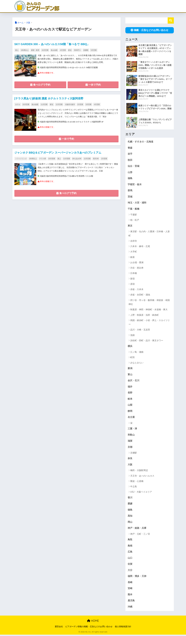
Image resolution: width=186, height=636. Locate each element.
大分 (130, 571)
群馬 (130, 190)
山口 (130, 559)
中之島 (133, 487)
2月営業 (80, 104)
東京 (130, 226)
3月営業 (88, 104)
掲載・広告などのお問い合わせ (149, 30)
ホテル (17, 104)
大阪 (28, 23)
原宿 (132, 284)
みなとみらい (136, 363)
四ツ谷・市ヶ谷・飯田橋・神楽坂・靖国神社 (149, 302)
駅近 (70, 50)
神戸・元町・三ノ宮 (140, 535)
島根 (130, 546)
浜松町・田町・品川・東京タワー (146, 341)
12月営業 (59, 104)
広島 (130, 553)
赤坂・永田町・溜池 (140, 295)
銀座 (132, 257)
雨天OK (96, 159)
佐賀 (130, 565)
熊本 (130, 595)
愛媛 (130, 504)
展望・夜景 (35, 50)
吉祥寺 (133, 241)
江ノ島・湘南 (136, 352)
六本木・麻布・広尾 (140, 247)
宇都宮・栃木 (135, 184)
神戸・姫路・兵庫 (137, 529)
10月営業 (45, 50)
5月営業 (94, 50)
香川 (130, 498)
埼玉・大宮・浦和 (137, 203)
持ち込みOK (76, 159)
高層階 (85, 50)
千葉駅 (133, 215)
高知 (130, 516)
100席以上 (25, 50)
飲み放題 (54, 50)
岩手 (130, 154)
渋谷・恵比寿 (136, 268)
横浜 (130, 346)
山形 (130, 172)
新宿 (132, 279)
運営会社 (59, 628)
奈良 (130, 459)
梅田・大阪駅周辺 (139, 471)
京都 (130, 448)
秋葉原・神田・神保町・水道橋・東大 (149, 310)
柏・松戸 (134, 220)
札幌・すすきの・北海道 (140, 142)
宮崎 (130, 589)
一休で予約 (93, 84)
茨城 (130, 197)
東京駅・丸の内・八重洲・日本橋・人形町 (149, 234)
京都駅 (133, 453)
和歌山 (131, 435)
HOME (93, 622)
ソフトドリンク (21, 159)
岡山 (130, 523)
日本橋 (133, 274)
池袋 (132, 335)
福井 (130, 387)
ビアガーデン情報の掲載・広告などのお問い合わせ (89, 628)
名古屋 (131, 418)
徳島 (130, 510)
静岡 (130, 411)
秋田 (130, 160)
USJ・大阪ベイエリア (141, 493)
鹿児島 (131, 602)
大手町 (133, 252)
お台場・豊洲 (136, 263)
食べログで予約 (40, 84)
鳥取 (130, 540)
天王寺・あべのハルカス (142, 476)
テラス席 (42, 159)
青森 (130, 148)
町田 (132, 358)
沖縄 (130, 608)
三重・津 (132, 429)
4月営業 (63, 50)
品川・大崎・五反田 (140, 330)
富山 (130, 375)
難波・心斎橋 (136, 482)
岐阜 (130, 399)
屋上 (16, 50)
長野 (130, 393)
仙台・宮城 (133, 166)
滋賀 (130, 441)
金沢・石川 (133, 381)
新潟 (130, 369)
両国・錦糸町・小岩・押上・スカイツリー (149, 323)
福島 (130, 178)
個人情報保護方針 (123, 628)
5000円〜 (77, 50)
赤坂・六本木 (136, 290)
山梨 (130, 405)
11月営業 (44, 104)
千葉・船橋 (133, 209)
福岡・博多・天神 (137, 577)
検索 (171, 20)
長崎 (130, 583)
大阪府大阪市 (70, 104)
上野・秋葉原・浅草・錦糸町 (144, 315)
